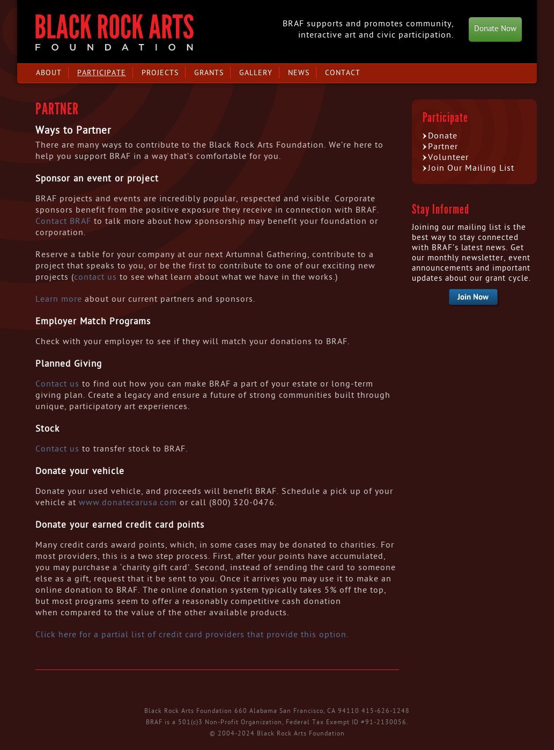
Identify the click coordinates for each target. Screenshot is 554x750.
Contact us (57, 384)
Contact (342, 72)
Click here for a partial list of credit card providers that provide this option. (193, 634)
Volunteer (448, 157)
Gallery (255, 72)
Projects (160, 72)
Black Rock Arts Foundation (114, 32)
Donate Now (495, 28)
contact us (95, 277)
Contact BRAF (63, 221)
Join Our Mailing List (471, 168)
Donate (442, 136)
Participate (101, 72)
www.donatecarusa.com (128, 502)
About (49, 72)
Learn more (58, 299)
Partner (443, 146)
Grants (209, 72)
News (298, 72)
